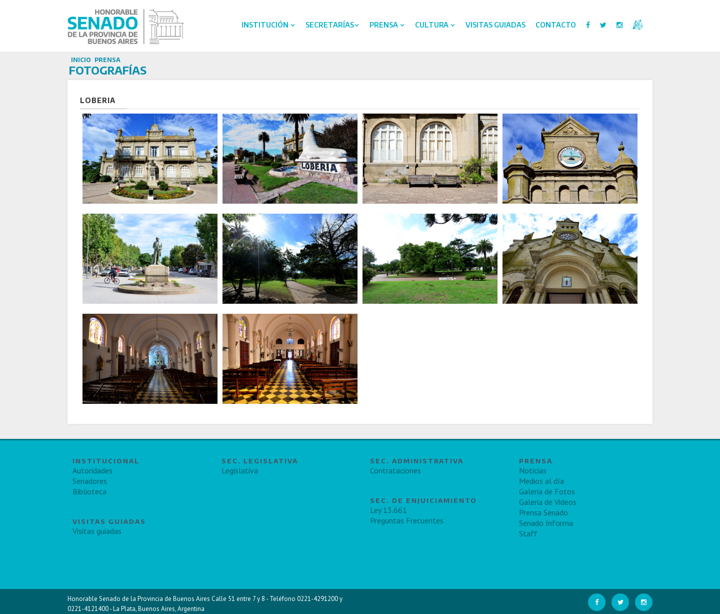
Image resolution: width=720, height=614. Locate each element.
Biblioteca (89, 491)
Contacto (556, 25)
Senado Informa (546, 523)
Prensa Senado (543, 512)
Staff (528, 533)
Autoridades (92, 470)
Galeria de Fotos (547, 491)
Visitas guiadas (97, 531)
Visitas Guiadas (496, 25)
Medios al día (541, 481)
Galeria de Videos (547, 502)
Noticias (532, 470)
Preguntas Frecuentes (407, 520)
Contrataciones (395, 470)
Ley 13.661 (388, 510)
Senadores (89, 481)
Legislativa (240, 470)
